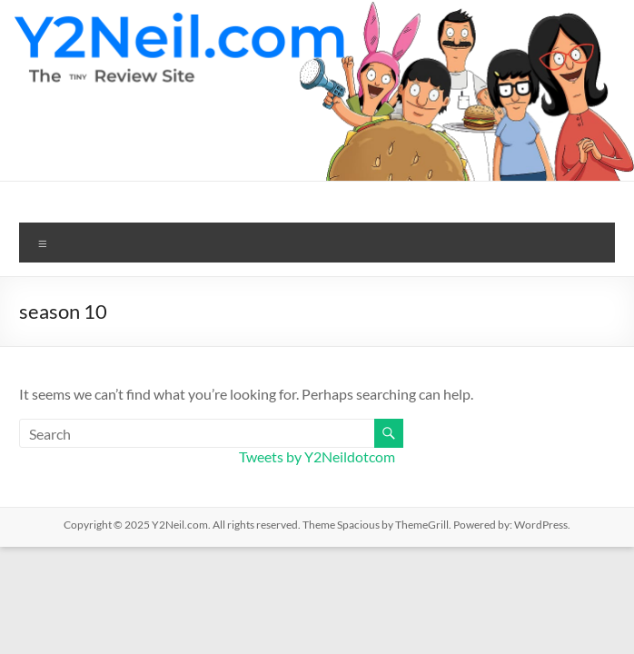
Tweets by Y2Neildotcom (317, 456)
